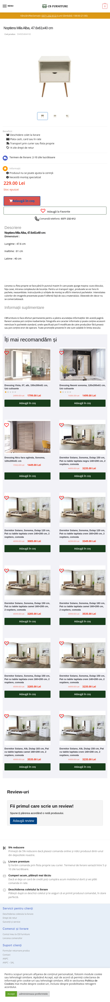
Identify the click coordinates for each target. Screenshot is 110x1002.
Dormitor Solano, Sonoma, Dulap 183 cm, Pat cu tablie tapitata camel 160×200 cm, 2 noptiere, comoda (82, 606)
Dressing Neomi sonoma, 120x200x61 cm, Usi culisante (82, 387)
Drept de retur (10, 917)
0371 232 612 (49, 15)
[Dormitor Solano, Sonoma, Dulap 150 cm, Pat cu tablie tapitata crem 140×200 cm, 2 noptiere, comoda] (82, 655)
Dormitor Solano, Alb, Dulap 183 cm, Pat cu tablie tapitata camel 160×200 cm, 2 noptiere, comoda (26, 752)
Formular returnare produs (16, 950)
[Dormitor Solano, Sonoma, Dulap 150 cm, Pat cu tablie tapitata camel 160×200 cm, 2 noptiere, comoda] (27, 582)
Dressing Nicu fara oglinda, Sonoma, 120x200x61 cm (24, 459)
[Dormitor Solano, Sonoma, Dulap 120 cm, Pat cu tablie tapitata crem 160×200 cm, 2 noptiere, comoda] (82, 510)
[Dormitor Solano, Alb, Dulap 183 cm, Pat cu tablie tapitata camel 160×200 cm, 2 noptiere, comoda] (27, 728)
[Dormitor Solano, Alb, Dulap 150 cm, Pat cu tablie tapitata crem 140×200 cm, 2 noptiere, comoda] (82, 728)
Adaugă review (23, 821)
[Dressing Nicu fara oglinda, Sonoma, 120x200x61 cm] (27, 437)
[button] (22, 201)
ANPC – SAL (8, 962)
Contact (6, 954)
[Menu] (8, 6)
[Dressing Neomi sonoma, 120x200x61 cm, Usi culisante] (82, 364)
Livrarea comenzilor (12, 938)
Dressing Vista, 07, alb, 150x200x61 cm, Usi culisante (26, 387)
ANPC (5, 958)
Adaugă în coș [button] (27, 403)
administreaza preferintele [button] (33, 993)
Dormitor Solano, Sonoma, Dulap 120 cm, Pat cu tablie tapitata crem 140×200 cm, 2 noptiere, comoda (27, 533)
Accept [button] (11, 993)
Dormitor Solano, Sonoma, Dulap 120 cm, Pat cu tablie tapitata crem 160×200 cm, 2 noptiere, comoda (82, 533)
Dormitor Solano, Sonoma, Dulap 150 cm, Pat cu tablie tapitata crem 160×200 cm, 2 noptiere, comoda (27, 679)
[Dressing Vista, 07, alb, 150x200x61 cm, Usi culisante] (27, 364)
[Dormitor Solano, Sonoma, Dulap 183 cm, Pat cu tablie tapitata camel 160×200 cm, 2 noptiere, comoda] (82, 582)
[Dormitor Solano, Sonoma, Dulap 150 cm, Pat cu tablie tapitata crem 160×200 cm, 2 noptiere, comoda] (27, 655)
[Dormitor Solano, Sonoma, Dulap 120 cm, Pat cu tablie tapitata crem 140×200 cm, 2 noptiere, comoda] (27, 510)
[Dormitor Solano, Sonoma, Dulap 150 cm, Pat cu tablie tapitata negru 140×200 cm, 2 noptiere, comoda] (82, 437)
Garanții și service (11, 921)
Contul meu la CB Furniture (16, 934)
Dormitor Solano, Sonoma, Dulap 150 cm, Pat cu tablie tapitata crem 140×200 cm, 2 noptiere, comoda (82, 679)
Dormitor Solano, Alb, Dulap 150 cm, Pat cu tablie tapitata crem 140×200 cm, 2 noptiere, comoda (81, 752)
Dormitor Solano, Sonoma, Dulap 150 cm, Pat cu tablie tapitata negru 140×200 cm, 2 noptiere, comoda (82, 460)
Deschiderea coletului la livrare (18, 913)
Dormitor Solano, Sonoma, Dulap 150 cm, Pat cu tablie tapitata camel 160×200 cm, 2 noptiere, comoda (27, 606)
